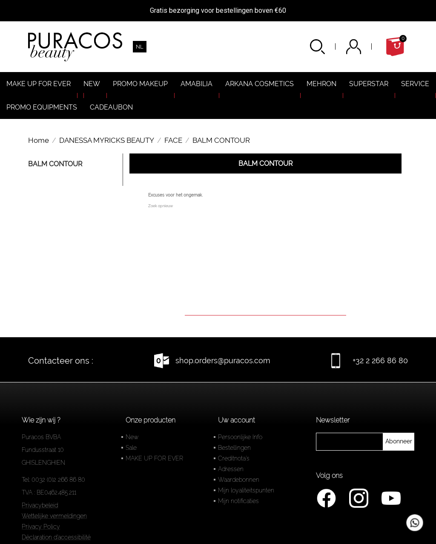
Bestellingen (234, 447)
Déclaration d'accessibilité (56, 537)
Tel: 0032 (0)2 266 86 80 (53, 479)
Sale (131, 447)
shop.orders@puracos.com (222, 360)
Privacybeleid (40, 505)
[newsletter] (398, 442)
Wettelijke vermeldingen (54, 515)
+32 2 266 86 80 (380, 360)
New (132, 437)
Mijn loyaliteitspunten (246, 490)
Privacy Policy (41, 526)
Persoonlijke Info (240, 437)
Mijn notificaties (238, 501)
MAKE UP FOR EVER (154, 458)
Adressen (231, 469)
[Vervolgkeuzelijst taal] (139, 46)
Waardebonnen (238, 479)
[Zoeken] (265, 303)
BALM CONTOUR (55, 164)
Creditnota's (234, 458)
